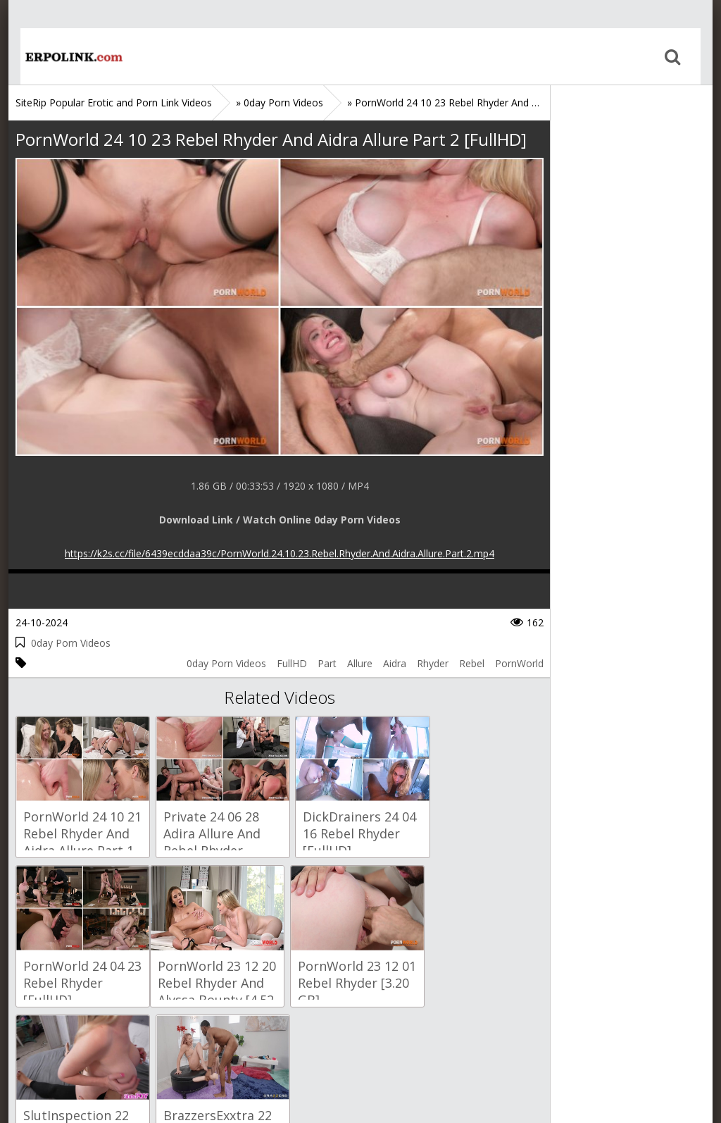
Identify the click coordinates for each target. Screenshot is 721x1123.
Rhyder (433, 663)
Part (327, 663)
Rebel (471, 663)
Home (61, 56)
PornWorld (519, 663)
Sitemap (76, 1056)
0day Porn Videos (71, 643)
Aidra (394, 663)
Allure (359, 663)
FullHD (292, 663)
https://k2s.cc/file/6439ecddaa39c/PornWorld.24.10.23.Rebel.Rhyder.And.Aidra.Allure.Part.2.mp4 (279, 553)
